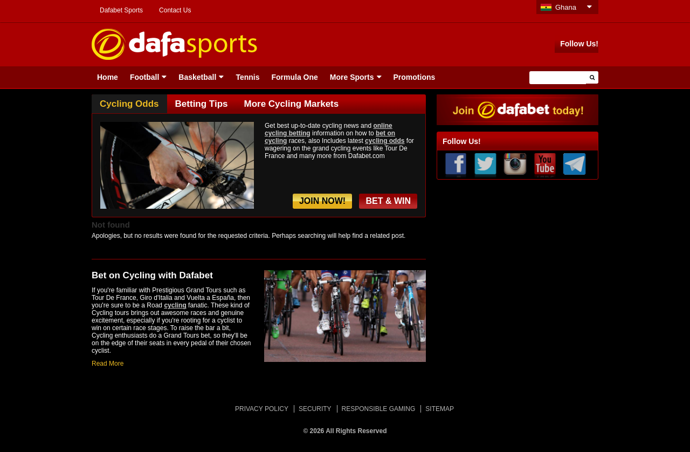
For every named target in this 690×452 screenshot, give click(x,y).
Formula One (294, 77)
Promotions (415, 77)
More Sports (352, 77)
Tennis (247, 77)
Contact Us (175, 10)
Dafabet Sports (121, 10)
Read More (107, 363)
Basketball (197, 77)
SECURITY (315, 409)
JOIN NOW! (322, 201)
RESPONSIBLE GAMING (379, 409)
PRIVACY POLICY (261, 409)
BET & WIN (388, 201)
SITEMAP (439, 409)
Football (144, 77)
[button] (592, 77)
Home (107, 77)
